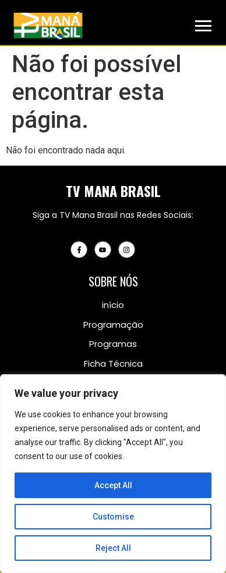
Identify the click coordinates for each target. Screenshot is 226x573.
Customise (113, 516)
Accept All (113, 485)
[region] (113, 473)
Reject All (113, 548)
